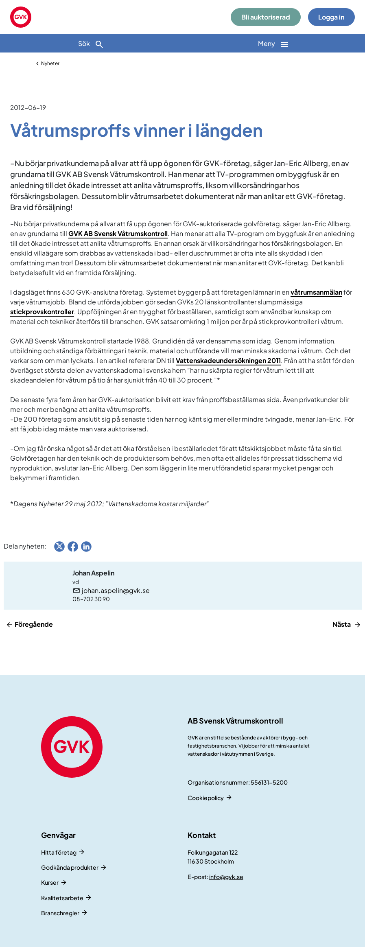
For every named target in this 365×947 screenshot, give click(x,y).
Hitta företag (58, 852)
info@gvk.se (226, 876)
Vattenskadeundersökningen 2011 (228, 360)
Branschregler (60, 912)
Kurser (50, 882)
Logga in (331, 17)
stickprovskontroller (42, 311)
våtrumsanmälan (316, 292)
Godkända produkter (69, 867)
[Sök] (91, 43)
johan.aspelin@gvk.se (116, 590)
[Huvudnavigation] (274, 43)
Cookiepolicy (206, 797)
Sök (91, 44)
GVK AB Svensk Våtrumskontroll (118, 233)
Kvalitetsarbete (62, 897)
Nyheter (50, 63)
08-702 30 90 (91, 598)
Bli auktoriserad (265, 17)
